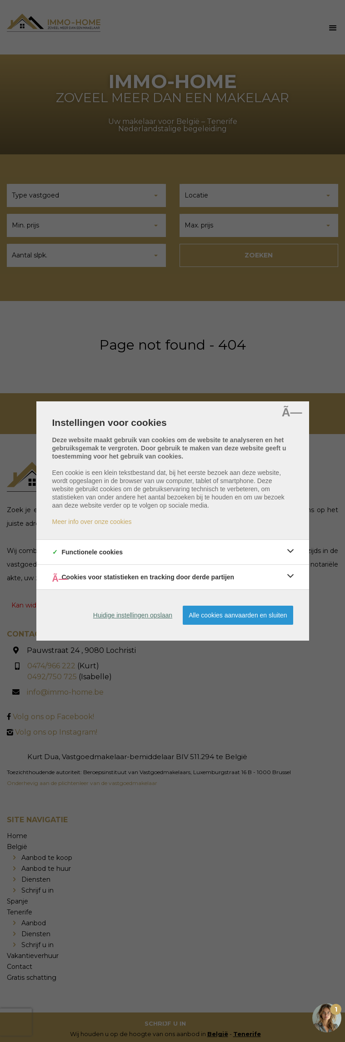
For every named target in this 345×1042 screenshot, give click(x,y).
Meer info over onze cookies (92, 521)
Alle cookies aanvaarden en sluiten (238, 615)
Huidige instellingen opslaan (132, 615)
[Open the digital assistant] (326, 1017)
